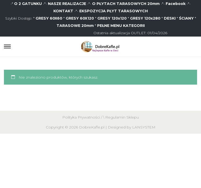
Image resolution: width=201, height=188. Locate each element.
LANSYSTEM (143, 127)
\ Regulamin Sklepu (121, 117)
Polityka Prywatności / (82, 117)
